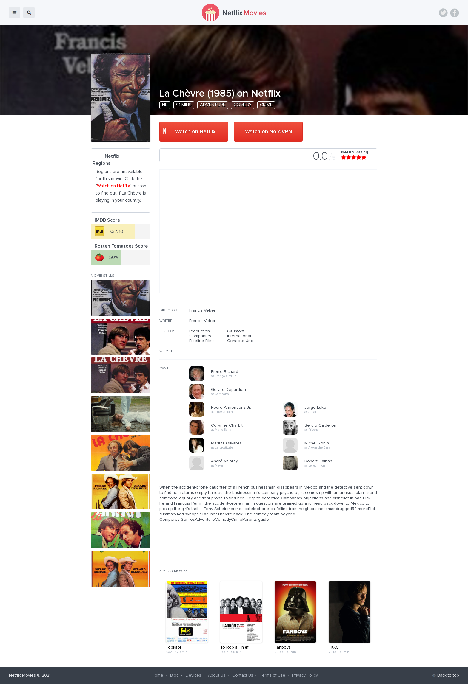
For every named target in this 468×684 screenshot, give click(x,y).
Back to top (448, 675)
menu (14, 12)
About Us (216, 675)
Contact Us (242, 675)
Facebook (454, 12)
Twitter (443, 12)
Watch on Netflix (195, 131)
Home (157, 675)
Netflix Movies (22, 675)
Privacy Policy (305, 675)
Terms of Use (272, 675)
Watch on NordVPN (268, 131)
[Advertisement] (332, 346)
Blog (174, 675)
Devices (193, 675)
